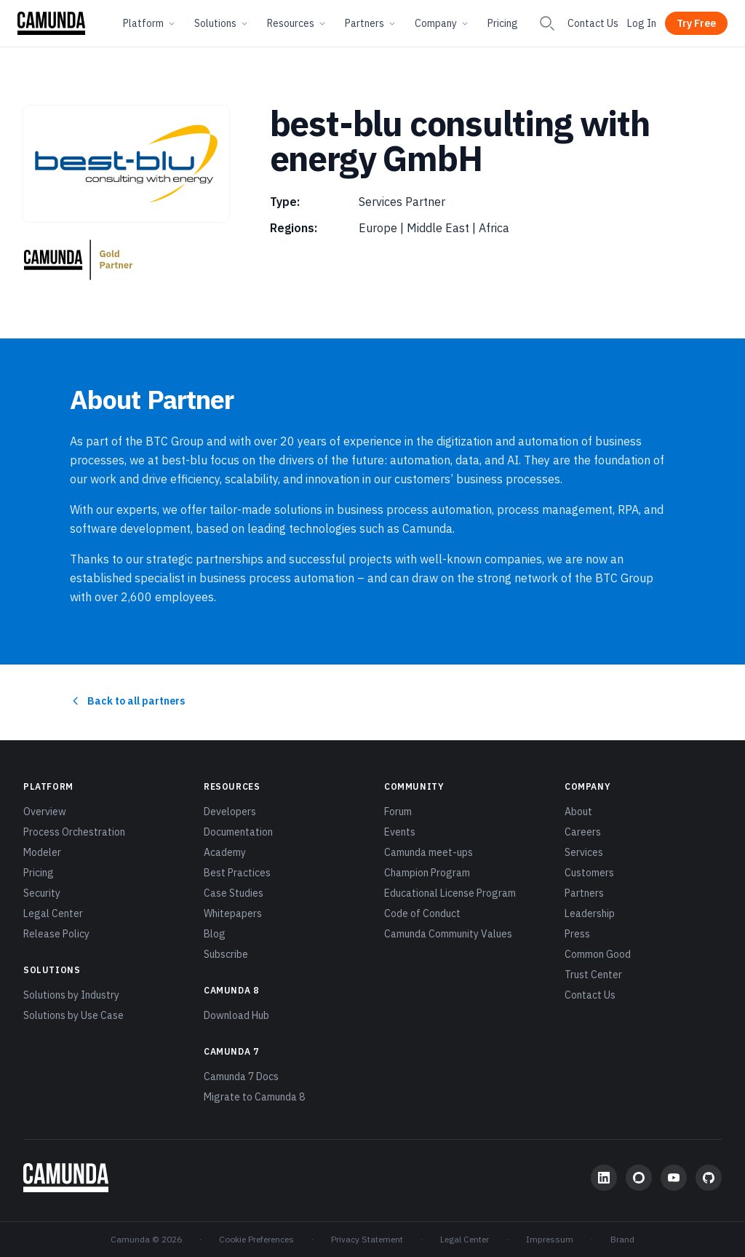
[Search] (547, 23)
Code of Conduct (422, 913)
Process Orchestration (74, 831)
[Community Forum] (639, 1178)
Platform (150, 23)
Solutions (222, 23)
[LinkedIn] (604, 1178)
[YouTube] (674, 1178)
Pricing (502, 23)
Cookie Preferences (256, 1239)
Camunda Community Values (448, 933)
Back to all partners (127, 700)
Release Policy (56, 933)
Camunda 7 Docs (241, 1076)
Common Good (598, 954)
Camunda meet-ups (428, 852)
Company (442, 23)
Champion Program (427, 872)
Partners (371, 23)
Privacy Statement (367, 1239)
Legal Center (53, 913)
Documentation (238, 831)
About (578, 811)
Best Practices (237, 872)
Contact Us (592, 23)
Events (399, 831)
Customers (589, 872)
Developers (230, 811)
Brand (622, 1239)
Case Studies (233, 893)
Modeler (42, 852)
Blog (215, 933)
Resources (297, 23)
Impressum (549, 1239)
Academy (225, 852)
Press (577, 933)
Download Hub (236, 1015)
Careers (583, 831)
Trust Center (593, 974)
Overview (44, 811)
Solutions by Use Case (73, 1015)
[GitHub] (709, 1178)
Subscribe (226, 954)
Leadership (590, 913)
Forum (398, 811)
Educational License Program (450, 893)
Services (584, 852)
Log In (641, 23)
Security (41, 893)
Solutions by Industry (71, 995)
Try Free (696, 23)
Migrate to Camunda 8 (254, 1096)
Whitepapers (233, 913)
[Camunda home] (51, 23)
